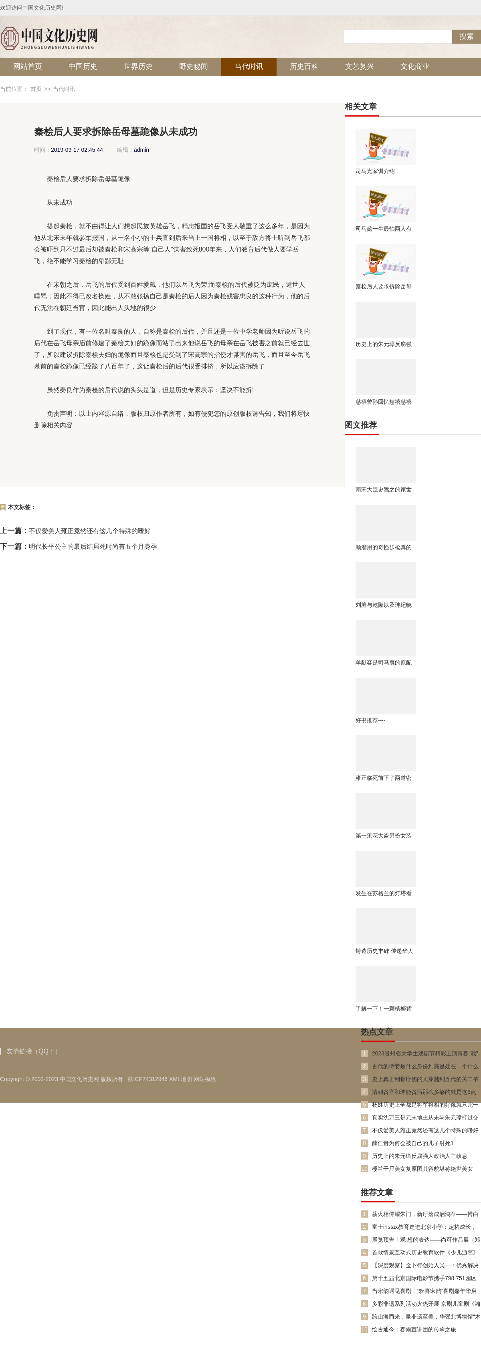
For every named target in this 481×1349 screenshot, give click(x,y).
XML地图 (180, 1079)
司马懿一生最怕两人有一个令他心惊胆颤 (384, 229)
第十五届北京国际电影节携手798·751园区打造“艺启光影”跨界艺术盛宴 (424, 1278)
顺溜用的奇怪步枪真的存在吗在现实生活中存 (384, 547)
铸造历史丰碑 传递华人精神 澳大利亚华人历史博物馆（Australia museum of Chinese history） (384, 951)
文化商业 (414, 66)
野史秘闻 (193, 66)
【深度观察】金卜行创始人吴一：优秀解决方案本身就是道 (425, 1265)
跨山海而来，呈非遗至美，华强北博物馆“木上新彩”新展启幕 (426, 1316)
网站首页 (27, 66)
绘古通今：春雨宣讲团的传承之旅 (414, 1329)
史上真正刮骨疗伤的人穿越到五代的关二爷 (425, 1079)
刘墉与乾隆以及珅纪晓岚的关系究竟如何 (384, 605)
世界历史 (138, 66)
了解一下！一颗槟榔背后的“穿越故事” (384, 1008)
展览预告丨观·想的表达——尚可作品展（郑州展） (426, 1239)
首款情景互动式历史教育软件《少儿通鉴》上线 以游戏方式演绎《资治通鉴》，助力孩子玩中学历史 (426, 1252)
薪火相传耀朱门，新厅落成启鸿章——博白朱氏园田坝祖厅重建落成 (425, 1214)
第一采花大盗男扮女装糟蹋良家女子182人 (384, 835)
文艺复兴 (359, 66)
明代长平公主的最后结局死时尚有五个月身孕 (93, 546)
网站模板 (205, 1079)
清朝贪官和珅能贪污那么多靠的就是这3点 (424, 1092)
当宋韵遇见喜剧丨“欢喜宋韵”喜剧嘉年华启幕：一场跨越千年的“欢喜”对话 (424, 1291)
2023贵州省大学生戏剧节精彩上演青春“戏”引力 (425, 1053)
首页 (36, 89)
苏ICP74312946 (147, 1079)
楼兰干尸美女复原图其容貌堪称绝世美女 (422, 1169)
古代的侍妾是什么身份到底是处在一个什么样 (425, 1066)
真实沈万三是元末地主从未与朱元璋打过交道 (425, 1117)
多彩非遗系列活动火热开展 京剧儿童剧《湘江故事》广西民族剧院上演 (426, 1304)
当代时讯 (248, 66)
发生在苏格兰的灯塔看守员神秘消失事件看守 (384, 893)
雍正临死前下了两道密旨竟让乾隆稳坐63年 (384, 778)
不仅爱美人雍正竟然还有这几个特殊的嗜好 (90, 531)
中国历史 (83, 66)
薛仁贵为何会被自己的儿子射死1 (413, 1143)
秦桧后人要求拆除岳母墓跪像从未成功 (384, 286)
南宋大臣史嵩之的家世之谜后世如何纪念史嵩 (384, 489)
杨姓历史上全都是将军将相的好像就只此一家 (425, 1104)
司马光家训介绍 (375, 171)
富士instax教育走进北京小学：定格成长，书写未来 (424, 1227)
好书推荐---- (371, 720)
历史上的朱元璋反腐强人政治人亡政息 (384, 344)
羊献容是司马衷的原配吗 (384, 662)
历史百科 (304, 66)
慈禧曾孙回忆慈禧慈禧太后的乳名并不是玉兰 (384, 402)
